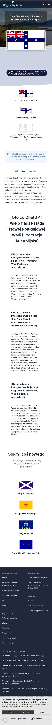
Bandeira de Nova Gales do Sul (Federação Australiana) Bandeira (24, 690)
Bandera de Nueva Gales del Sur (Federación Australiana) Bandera (25, 667)
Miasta (4, 623)
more (42, 712)
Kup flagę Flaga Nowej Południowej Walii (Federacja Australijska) (26, 73)
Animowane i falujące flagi (26, 118)
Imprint (22, 722)
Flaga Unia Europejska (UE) (26, 553)
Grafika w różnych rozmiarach (26, 100)
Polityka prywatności (36, 605)
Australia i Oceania (9, 595)
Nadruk (30, 600)
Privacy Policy (28, 722)
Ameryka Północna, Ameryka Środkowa (10, 584)
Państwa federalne (9, 618)
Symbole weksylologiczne (38, 578)
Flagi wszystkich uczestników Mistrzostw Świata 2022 (38, 585)
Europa (4, 605)
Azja (3, 600)
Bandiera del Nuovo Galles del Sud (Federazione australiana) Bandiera (21, 682)
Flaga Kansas (26, 533)
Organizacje (6, 633)
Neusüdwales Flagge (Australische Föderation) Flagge (23, 656)
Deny (10, 712)
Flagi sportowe (8, 643)
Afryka (4, 578)
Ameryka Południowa (10, 590)
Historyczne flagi (9, 638)
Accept (26, 712)
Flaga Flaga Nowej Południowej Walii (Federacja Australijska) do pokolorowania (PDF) (26, 137)
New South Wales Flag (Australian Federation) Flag (22, 661)
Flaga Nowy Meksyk (26, 513)
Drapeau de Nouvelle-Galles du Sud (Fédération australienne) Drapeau (21, 674)
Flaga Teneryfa (26, 493)
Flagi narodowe (9, 573)
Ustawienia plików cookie (38, 611)
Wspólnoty (6, 628)
